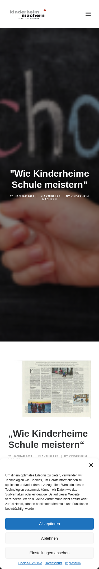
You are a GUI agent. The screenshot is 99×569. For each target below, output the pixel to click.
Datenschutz (54, 563)
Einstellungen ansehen (50, 552)
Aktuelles (51, 190)
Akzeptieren (49, 523)
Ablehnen (49, 538)
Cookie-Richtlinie (30, 563)
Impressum (73, 563)
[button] (91, 465)
